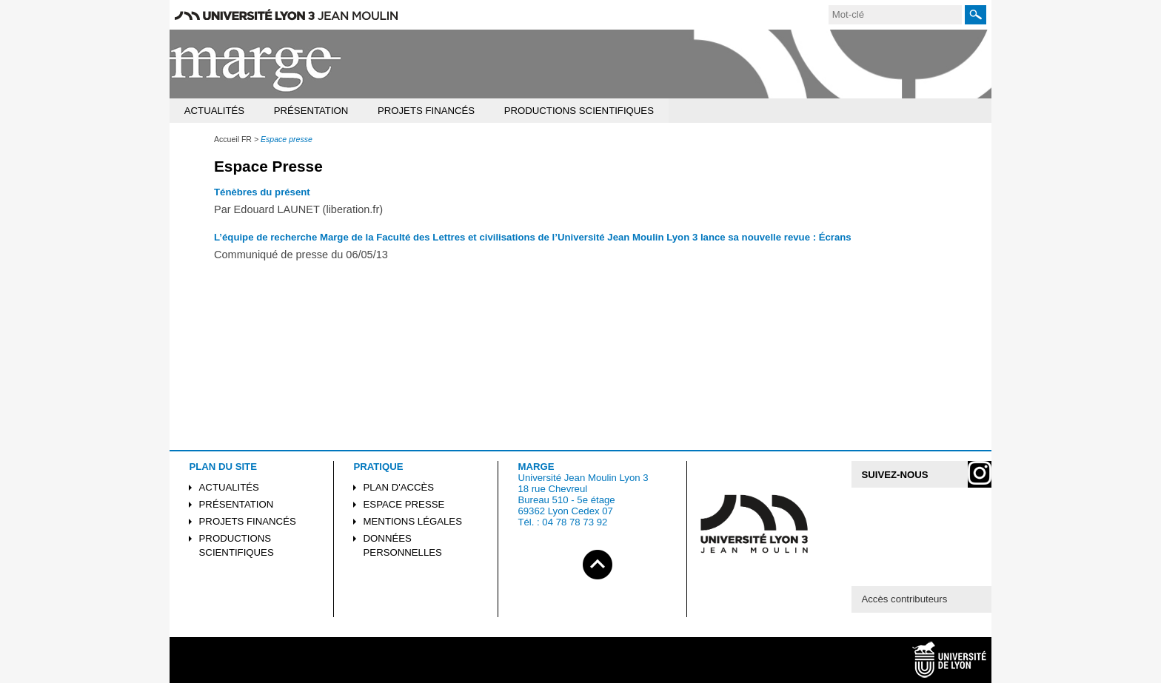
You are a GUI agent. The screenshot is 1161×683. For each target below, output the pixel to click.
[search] (895, 14)
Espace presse (404, 504)
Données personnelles (403, 545)
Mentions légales (413, 521)
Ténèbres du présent (262, 192)
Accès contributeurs (904, 599)
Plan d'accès (399, 487)
